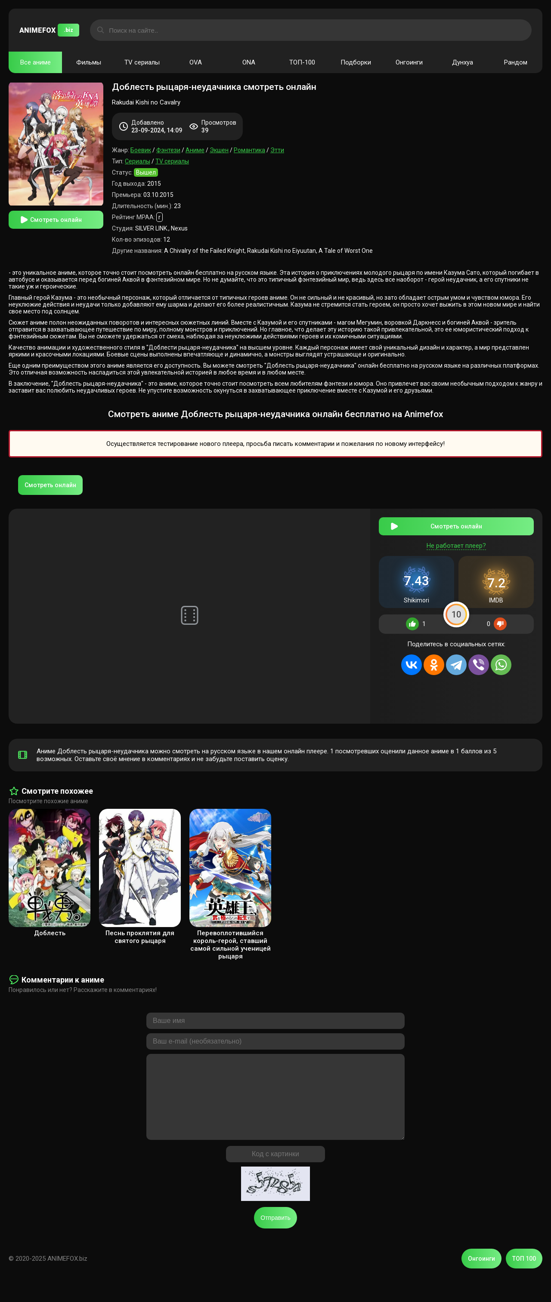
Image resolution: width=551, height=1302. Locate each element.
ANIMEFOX (49, 30)
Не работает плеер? (456, 541)
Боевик (140, 150)
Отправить (275, 1231)
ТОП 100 (524, 1271)
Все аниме (35, 62)
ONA (248, 62)
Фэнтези (168, 150)
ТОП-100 (302, 62)
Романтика (249, 150)
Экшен (219, 150)
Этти (277, 150)
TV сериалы (142, 62)
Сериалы (137, 161)
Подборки (356, 62)
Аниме (195, 150)
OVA (195, 62)
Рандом (515, 62)
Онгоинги (409, 62)
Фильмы (88, 62)
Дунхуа (462, 62)
